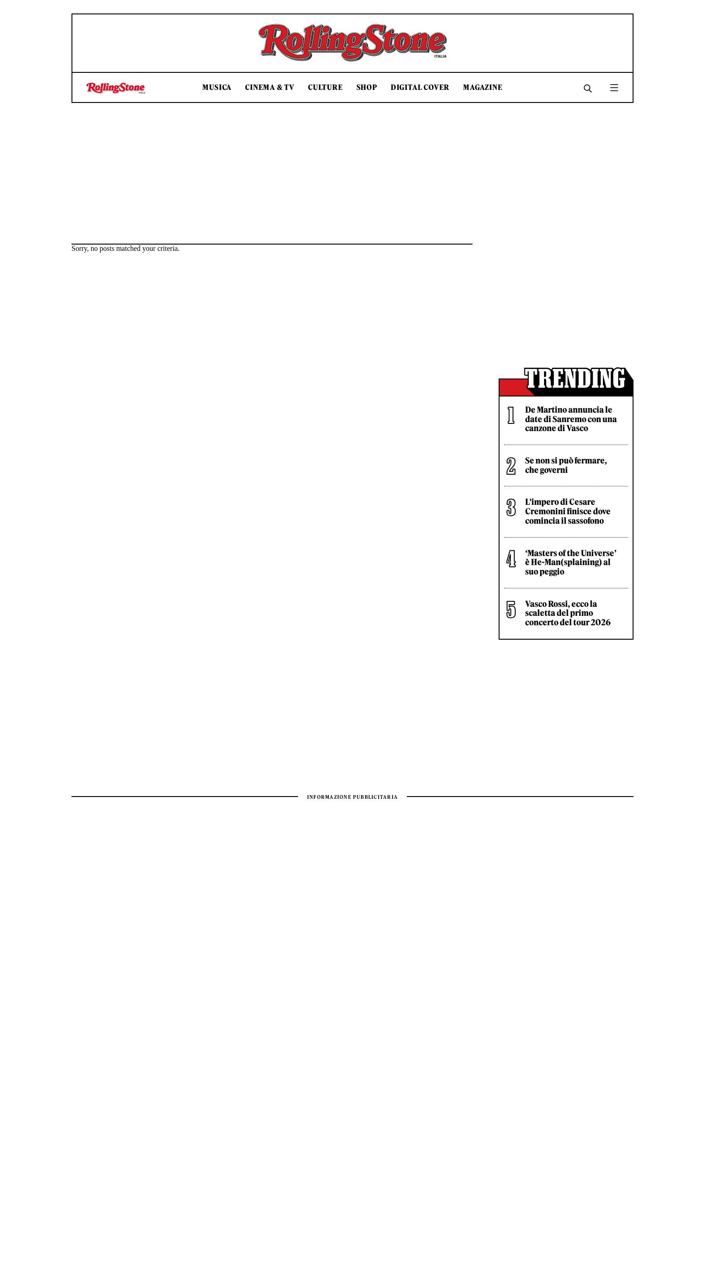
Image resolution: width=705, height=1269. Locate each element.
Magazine (482, 87)
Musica (217, 87)
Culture (325, 87)
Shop (367, 87)
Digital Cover (420, 87)
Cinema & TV (269, 87)
